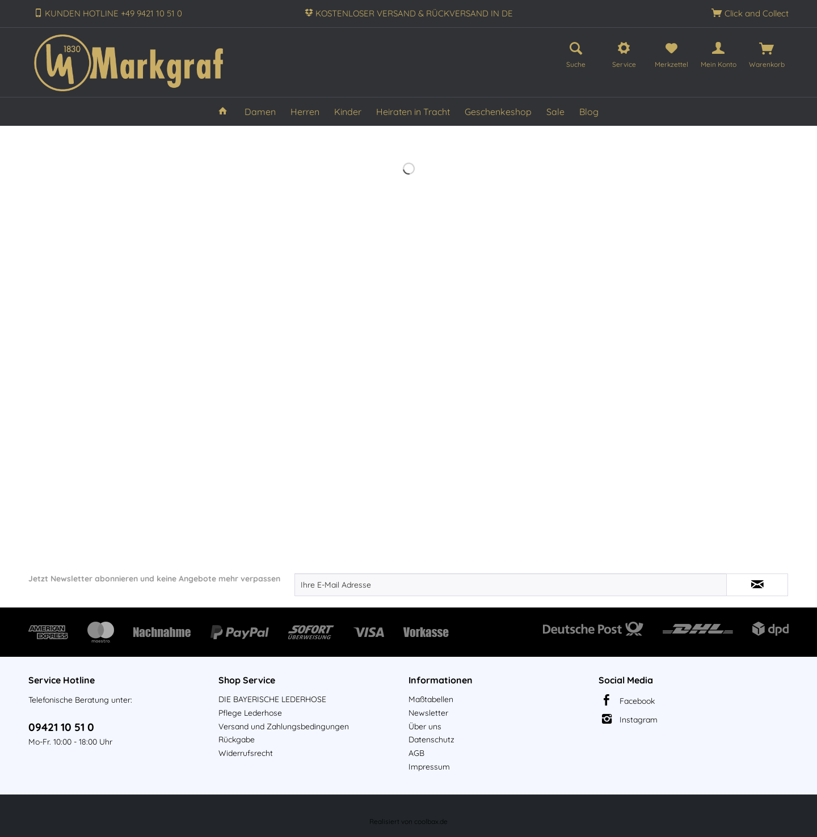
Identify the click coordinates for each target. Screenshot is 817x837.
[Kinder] (348, 111)
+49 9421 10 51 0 (151, 13)
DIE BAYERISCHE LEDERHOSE (272, 699)
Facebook (637, 701)
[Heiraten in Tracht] (413, 111)
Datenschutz (431, 739)
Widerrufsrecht (245, 753)
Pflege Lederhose (250, 713)
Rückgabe (236, 739)
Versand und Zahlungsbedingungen (283, 726)
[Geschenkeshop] (498, 111)
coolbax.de (431, 821)
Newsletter (428, 713)
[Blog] (589, 111)
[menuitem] (576, 53)
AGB (416, 753)
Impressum (429, 767)
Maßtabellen (430, 699)
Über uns (424, 726)
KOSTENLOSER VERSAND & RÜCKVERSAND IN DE (414, 13)
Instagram (639, 720)
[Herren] (305, 111)
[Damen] (260, 111)
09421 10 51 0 (61, 727)
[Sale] (555, 111)
